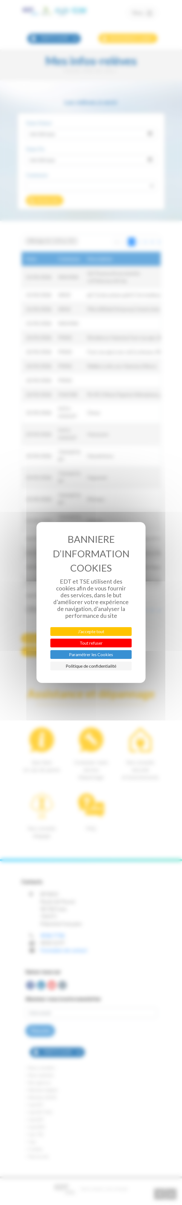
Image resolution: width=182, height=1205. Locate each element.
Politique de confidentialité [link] (91, 665)
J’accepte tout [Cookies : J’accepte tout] (91, 631)
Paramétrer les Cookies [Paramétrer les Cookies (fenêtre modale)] (91, 654)
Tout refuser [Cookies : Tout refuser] (91, 642)
